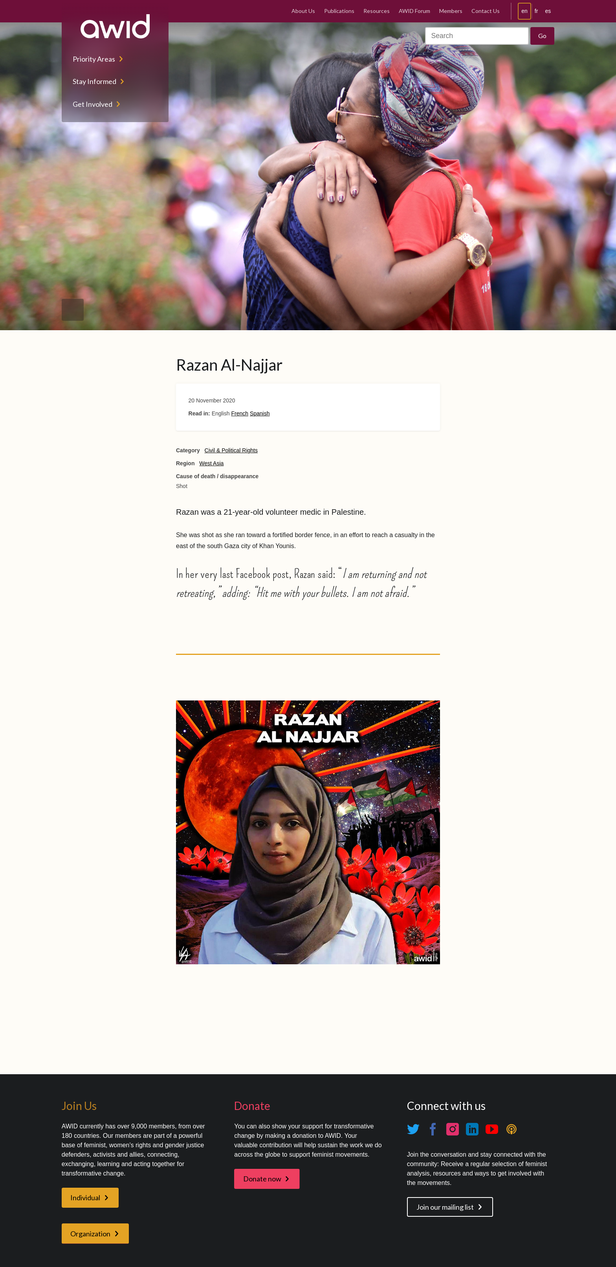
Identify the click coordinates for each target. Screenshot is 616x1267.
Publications (339, 10)
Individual (85, 1197)
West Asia (211, 463)
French (239, 413)
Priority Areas (94, 59)
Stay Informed (94, 81)
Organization (90, 1233)
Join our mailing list (445, 1207)
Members (450, 10)
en (524, 11)
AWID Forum (414, 10)
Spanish (260, 413)
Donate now (262, 1178)
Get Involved (92, 104)
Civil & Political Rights (231, 450)
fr (536, 11)
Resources (376, 10)
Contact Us (485, 10)
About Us (303, 10)
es (548, 11)
